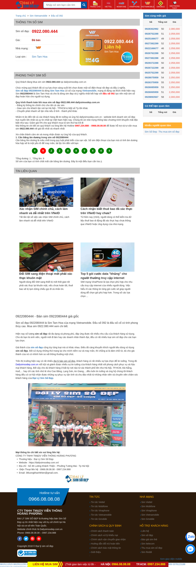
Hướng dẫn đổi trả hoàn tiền (105, 543)
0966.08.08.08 (44, 499)
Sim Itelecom (148, 543)
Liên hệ (145, 531)
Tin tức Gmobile (99, 519)
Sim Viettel (146, 502)
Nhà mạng (147, 496)
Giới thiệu (96, 552)
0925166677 (151, 38)
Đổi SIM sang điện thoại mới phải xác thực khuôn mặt (45, 276)
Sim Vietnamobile (150, 514)
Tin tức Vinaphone (100, 510)
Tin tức (94, 496)
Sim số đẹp (147, 535)
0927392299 (151, 43)
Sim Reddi (146, 552)
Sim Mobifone (148, 506)
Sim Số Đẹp (151, 131)
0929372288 (151, 62)
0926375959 (151, 82)
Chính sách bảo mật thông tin (106, 548)
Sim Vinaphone (149, 510)
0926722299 (151, 67)
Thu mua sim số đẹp (168, 131)
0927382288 (151, 58)
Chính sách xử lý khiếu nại (104, 535)
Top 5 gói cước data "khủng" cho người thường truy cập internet (104, 276)
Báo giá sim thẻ (149, 539)
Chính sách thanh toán (102, 531)
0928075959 (151, 77)
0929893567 (151, 97)
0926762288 (151, 53)
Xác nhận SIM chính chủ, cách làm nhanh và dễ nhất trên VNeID (43, 211)
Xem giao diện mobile (171, 559)
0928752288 (151, 33)
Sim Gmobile (147, 519)
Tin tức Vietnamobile (101, 514)
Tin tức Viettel (98, 502)
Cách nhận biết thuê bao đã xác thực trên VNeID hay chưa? (106, 211)
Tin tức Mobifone (99, 506)
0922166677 (151, 48)
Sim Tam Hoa (39, 56)
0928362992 (151, 28)
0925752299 (151, 72)
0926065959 (151, 92)
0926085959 (151, 87)
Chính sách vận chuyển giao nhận (108, 539)
